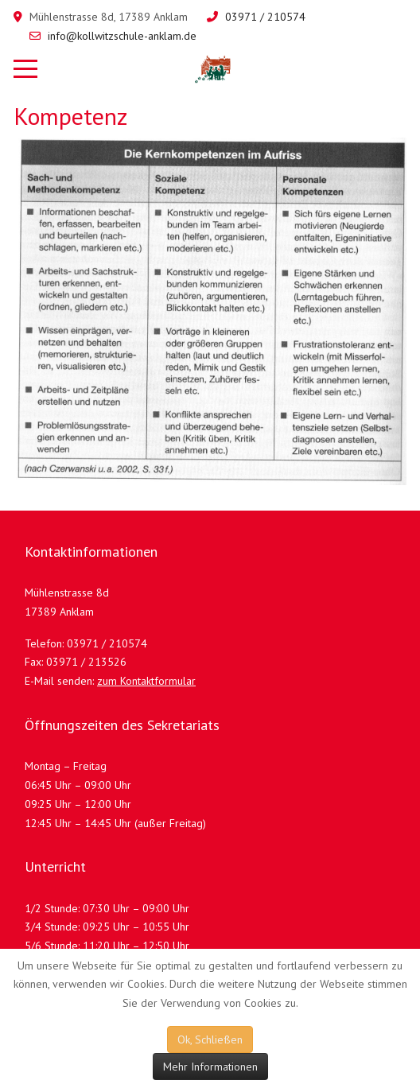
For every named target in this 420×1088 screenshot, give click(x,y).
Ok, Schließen (210, 1039)
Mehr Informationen (210, 1066)
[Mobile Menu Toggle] (25, 69)
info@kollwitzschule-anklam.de (122, 36)
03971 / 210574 (265, 17)
